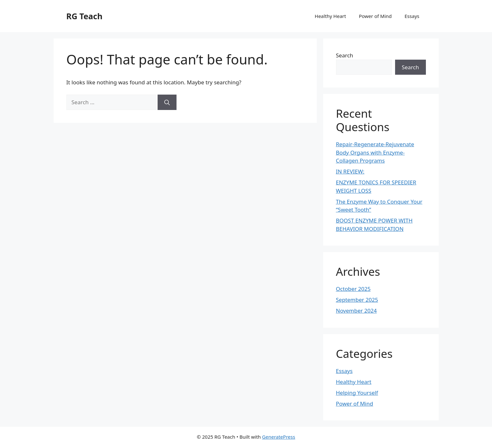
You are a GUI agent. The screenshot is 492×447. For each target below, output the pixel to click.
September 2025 (357, 299)
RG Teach (84, 16)
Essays (412, 16)
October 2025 (353, 288)
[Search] (167, 102)
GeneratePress (278, 437)
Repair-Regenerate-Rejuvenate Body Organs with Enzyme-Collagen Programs (375, 152)
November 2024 (356, 310)
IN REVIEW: (350, 171)
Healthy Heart (330, 16)
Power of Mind (375, 16)
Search (344, 55)
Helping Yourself (357, 392)
